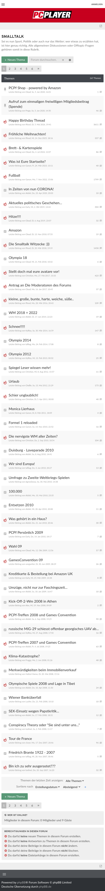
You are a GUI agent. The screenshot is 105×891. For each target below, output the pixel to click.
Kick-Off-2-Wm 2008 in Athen (33, 601)
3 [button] (15, 68)
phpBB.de (45, 886)
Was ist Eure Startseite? (27, 161)
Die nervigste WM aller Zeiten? (33, 436)
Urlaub (14, 381)
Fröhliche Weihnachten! (27, 134)
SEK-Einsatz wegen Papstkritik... (34, 711)
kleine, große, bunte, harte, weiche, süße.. (41, 299)
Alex (27, 605)
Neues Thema (14, 59)
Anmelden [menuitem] (97, 4)
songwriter (30, 564)
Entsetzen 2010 (21, 505)
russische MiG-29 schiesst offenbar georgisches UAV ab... (54, 628)
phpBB (21, 882)
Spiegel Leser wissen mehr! (30, 367)
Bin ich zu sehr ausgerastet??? (32, 766)
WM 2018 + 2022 (23, 312)
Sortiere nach (38, 787)
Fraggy (28, 660)
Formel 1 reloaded (23, 422)
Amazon (15, 230)
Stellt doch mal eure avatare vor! (34, 271)
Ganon (28, 165)
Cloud (28, 92)
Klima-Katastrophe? (24, 656)
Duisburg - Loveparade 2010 (31, 450)
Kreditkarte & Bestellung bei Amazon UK (41, 573)
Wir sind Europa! (22, 463)
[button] (38, 69)
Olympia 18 (18, 257)
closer (28, 742)
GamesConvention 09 (26, 560)
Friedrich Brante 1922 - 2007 (32, 752)
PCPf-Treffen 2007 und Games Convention (42, 642)
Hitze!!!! (15, 216)
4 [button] (21, 68)
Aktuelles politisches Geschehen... (35, 203)
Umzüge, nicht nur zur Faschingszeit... (38, 587)
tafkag (28, 344)
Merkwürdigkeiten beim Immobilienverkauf (42, 670)
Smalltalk (12, 37)
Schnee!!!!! (17, 326)
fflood (28, 124)
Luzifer (28, 701)
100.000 (15, 491)
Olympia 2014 (20, 340)
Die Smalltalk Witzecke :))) (29, 244)
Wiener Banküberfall (25, 697)
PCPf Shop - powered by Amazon (35, 88)
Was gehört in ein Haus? (28, 518)
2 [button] (9, 68)
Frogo (28, 110)
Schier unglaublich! (23, 395)
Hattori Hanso (32, 674)
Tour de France (20, 738)
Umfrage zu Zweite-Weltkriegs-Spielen (39, 477)
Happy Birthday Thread (27, 120)
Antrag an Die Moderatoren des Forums (40, 285)
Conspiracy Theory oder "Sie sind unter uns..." (44, 725)
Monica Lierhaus (22, 409)
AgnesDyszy (31, 482)
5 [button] (26, 68)
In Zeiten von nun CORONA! (31, 189)
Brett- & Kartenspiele (25, 148)
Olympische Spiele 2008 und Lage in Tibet (42, 683)
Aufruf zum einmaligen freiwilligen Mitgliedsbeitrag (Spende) (49, 104)
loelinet (29, 729)
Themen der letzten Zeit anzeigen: (53, 781)
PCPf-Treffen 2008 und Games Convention (42, 615)
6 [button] (32, 68)
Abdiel (28, 193)
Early (28, 207)
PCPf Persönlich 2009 (26, 532)
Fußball (14, 175)
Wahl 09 (15, 546)
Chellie (29, 385)
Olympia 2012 (20, 354)
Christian (29, 275)
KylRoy (29, 330)
